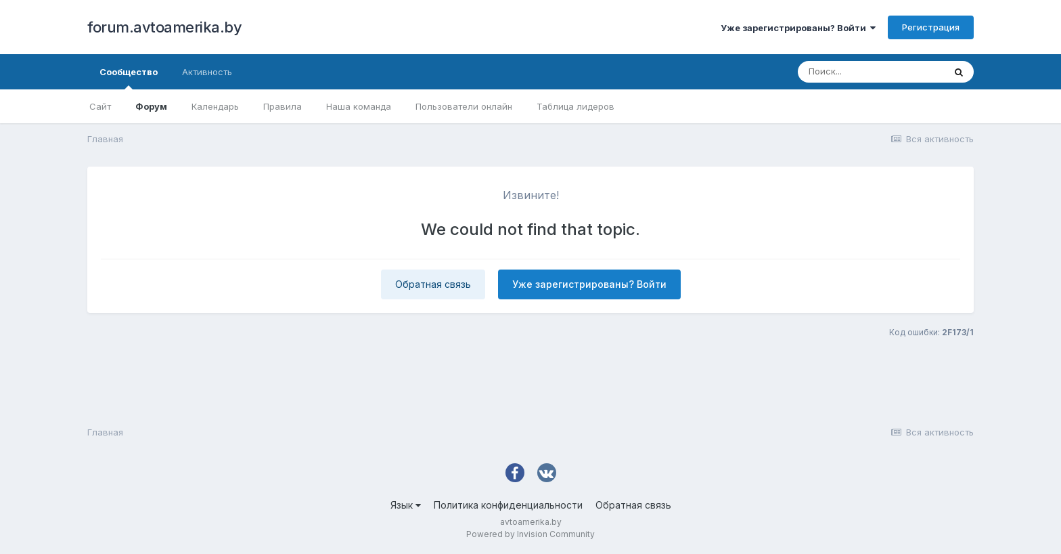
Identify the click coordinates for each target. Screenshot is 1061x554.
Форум (151, 106)
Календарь (215, 106)
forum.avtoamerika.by (164, 27)
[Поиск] (871, 72)
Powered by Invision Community (530, 534)
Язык (405, 505)
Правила (282, 106)
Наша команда (358, 106)
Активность (207, 71)
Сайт (100, 106)
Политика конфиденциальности (508, 505)
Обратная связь (433, 284)
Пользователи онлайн (463, 106)
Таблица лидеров (575, 106)
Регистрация (931, 27)
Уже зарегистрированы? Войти (798, 27)
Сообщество (128, 77)
